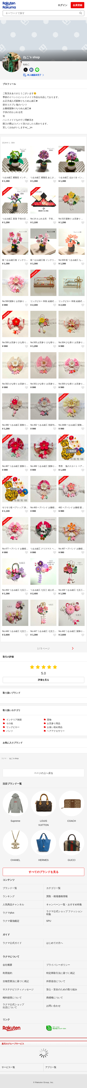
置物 (49, 719)
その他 (9, 723)
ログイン (62, 5)
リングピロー (13, 727)
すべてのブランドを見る (44, 871)
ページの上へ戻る (43, 773)
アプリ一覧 (50, 1067)
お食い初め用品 (54, 727)
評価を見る (43, 680)
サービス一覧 (8, 1067)
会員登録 (77, 5)
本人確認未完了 (32, 75)
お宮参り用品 (53, 723)
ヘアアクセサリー (56, 731)
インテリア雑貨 (14, 719)
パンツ (9, 731)
